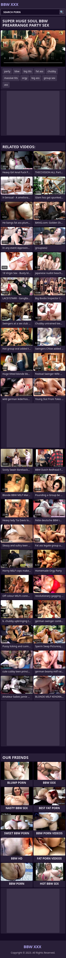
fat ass (39, 71)
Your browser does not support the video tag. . (33, 48)
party (7, 71)
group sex (49, 78)
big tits (28, 71)
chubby (52, 71)
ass (6, 84)
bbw (16, 71)
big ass (36, 78)
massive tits (11, 78)
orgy (24, 78)
